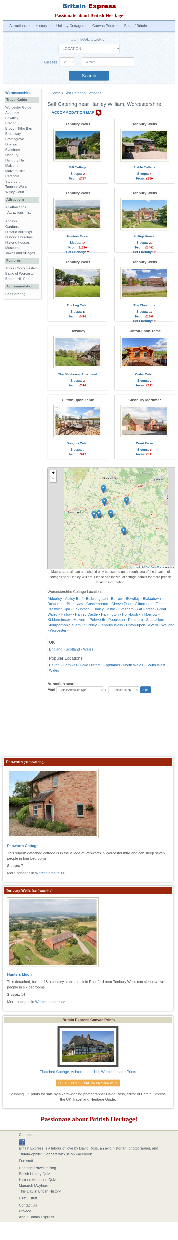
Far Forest (145, 609)
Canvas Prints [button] (105, 26)
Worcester (58, 630)
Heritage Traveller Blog (37, 1168)
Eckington (81, 609)
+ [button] (53, 473)
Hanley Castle (86, 614)
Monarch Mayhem (33, 1186)
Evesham (126, 609)
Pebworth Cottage (22, 846)
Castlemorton (97, 604)
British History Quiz (34, 1174)
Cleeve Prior (121, 604)
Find (51, 689)
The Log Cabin (77, 305)
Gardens (12, 227)
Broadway (75, 604)
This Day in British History (40, 1191)
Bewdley (133, 599)
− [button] (53, 479)
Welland (168, 625)
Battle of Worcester (20, 273)
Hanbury (11, 155)
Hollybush (130, 614)
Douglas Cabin (78, 443)
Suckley (90, 625)
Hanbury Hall (15, 160)
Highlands (112, 665)
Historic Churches (19, 237)
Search (89, 75)
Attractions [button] (19, 26)
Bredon (10, 123)
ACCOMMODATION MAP (73, 113)
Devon (54, 665)
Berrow (117, 599)
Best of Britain (135, 26)
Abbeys (11, 221)
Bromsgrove (14, 139)
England (55, 649)
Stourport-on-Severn (64, 625)
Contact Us (28, 1205)
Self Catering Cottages (83, 93)
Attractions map (19, 212)
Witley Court (14, 192)
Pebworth (97, 620)
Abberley (55, 599)
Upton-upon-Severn (142, 625)
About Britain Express (36, 1217)
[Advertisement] (89, 726)
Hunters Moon (77, 236)
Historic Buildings (18, 232)
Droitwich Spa (59, 609)
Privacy (25, 1211)
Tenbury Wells (111, 625)
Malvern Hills (15, 171)
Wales (88, 649)
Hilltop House (144, 236)
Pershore (135, 620)
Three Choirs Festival (21, 268)
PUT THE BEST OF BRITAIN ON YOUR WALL (87, 1083)
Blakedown (152, 599)
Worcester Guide (18, 107)
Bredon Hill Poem (18, 279)
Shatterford (155, 620)
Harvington (110, 614)
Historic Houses (17, 242)
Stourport (12, 181)
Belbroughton (97, 599)
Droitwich (12, 144)
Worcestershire (47, 873)
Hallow (66, 614)
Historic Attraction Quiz (37, 1180)
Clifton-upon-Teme (150, 604)
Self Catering (15, 294)
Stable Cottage (144, 167)
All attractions (15, 207)
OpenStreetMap (154, 567)
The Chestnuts (144, 305)
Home (55, 93)
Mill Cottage (77, 167)
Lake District (90, 665)
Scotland (73, 649)
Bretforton (56, 604)
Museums (12, 248)
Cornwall (70, 665)
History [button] (43, 26)
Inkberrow (149, 614)
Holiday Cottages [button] (71, 26)
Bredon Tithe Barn (19, 128)
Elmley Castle (104, 609)
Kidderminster (59, 620)
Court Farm (144, 443)
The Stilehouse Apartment (77, 374)
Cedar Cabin (144, 374)
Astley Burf (74, 599)
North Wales (133, 665)
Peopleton (116, 620)
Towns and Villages (20, 253)
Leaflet (138, 567)
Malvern (79, 620)
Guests (51, 62)
